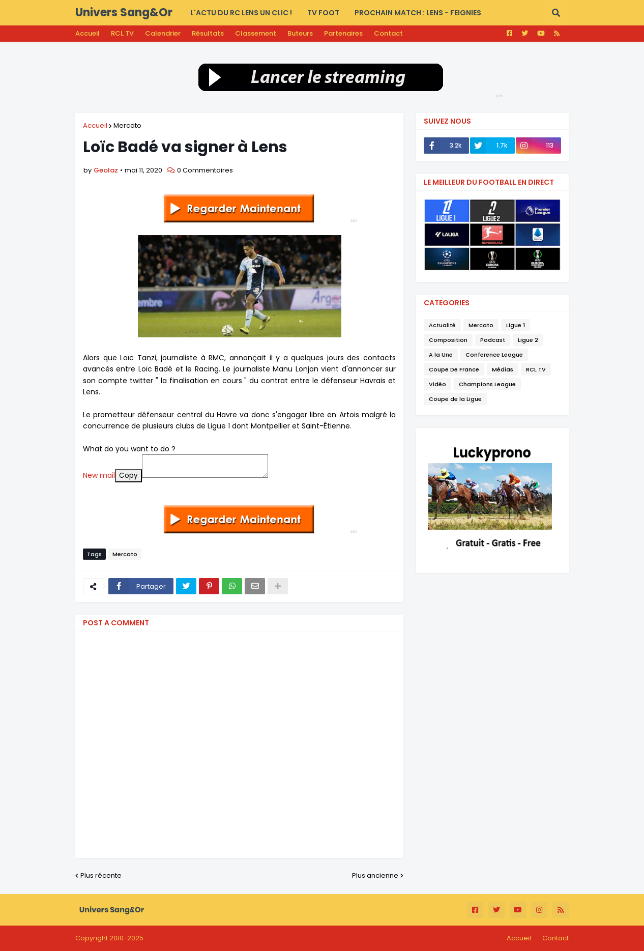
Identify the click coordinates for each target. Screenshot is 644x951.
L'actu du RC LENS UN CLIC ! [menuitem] (241, 13)
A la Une (441, 355)
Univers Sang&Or (123, 12)
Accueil (87, 33)
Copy (128, 475)
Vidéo (437, 384)
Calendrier (163, 33)
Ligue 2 (528, 340)
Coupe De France (454, 369)
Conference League (494, 355)
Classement (255, 33)
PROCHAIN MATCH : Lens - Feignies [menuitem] (418, 13)
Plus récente (101, 875)
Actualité (442, 325)
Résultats (208, 33)
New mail (99, 475)
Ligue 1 (515, 325)
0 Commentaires (205, 170)
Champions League (487, 384)
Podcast (492, 340)
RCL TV (122, 33)
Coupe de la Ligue (455, 399)
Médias (502, 369)
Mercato (127, 125)
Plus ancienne (375, 875)
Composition (448, 340)
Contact (388, 33)
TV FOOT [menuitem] (323, 13)
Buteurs (300, 33)
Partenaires (343, 33)
